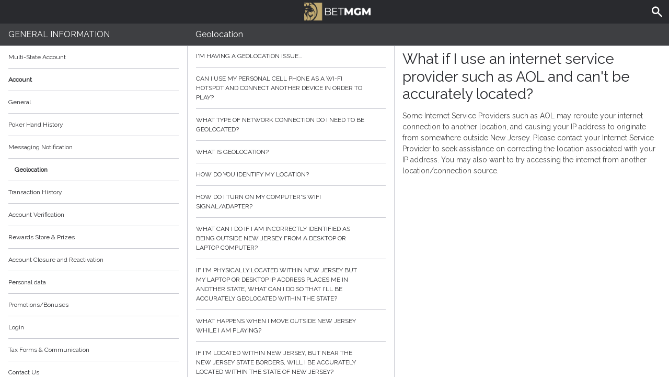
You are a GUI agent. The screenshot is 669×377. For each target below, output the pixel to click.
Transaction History (35, 192)
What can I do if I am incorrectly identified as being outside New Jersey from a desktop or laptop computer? (291, 238)
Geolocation (31, 169)
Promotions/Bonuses (38, 304)
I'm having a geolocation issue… (291, 56)
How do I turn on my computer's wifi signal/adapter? (291, 201)
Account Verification (36, 214)
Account (93, 79)
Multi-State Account (37, 57)
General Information (59, 34)
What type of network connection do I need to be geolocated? (291, 124)
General (19, 102)
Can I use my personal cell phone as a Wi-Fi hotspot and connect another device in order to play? (291, 88)
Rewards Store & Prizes (41, 237)
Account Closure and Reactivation (55, 259)
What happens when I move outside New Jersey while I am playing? (291, 325)
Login (16, 327)
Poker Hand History (35, 124)
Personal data (27, 282)
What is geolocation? (291, 152)
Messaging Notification (40, 147)
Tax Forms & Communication (93, 349)
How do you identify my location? (291, 174)
